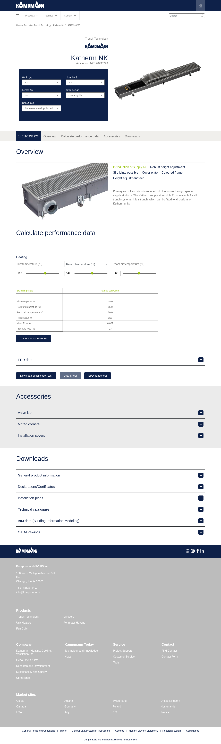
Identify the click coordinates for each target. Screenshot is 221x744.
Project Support (122, 651)
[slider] (45, 273)
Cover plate (150, 172)
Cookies (119, 731)
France (165, 712)
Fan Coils (22, 628)
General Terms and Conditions (38, 731)
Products (28, 25)
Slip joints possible (125, 172)
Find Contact (169, 651)
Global (20, 701)
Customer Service (124, 657)
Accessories (112, 136)
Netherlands (168, 706)
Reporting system (171, 731)
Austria (68, 701)
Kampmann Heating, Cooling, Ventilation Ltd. (34, 653)
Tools (116, 662)
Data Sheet (73, 375)
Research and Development (33, 666)
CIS (115, 712)
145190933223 (28, 136)
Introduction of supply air (129, 167)
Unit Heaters (23, 623)
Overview (50, 136)
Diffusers (68, 617)
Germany (70, 706)
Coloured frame (172, 172)
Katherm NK (58, 25)
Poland (117, 706)
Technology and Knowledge (81, 651)
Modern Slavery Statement (143, 731)
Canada (21, 706)
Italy (66, 712)
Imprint (63, 731)
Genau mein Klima (27, 660)
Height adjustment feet (128, 178)
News (68, 657)
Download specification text (37, 375)
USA (19, 712)
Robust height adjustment (167, 167)
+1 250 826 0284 (26, 588)
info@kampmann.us (28, 592)
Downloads (132, 136)
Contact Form (170, 657)
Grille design (72, 90)
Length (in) (27, 90)
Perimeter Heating (74, 623)
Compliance (23, 678)
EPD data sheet (102, 375)
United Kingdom (170, 701)
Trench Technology (42, 25)
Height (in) (71, 77)
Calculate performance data (80, 136)
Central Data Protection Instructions (91, 731)
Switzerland (120, 701)
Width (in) (27, 77)
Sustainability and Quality (31, 672)
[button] (200, 5)
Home (19, 25)
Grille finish (28, 103)
